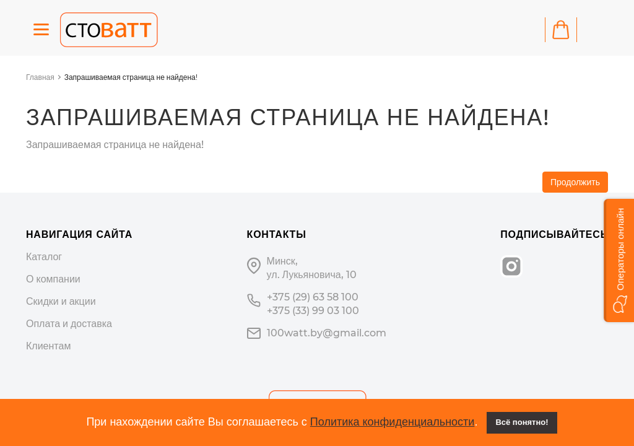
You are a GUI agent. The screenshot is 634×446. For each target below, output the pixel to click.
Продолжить (575, 182)
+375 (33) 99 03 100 (313, 311)
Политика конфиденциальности (392, 422)
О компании (53, 279)
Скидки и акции (61, 301)
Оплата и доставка (69, 324)
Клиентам (48, 346)
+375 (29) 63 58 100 (312, 297)
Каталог (44, 257)
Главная (40, 77)
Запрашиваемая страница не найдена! (131, 77)
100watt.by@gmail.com (326, 333)
